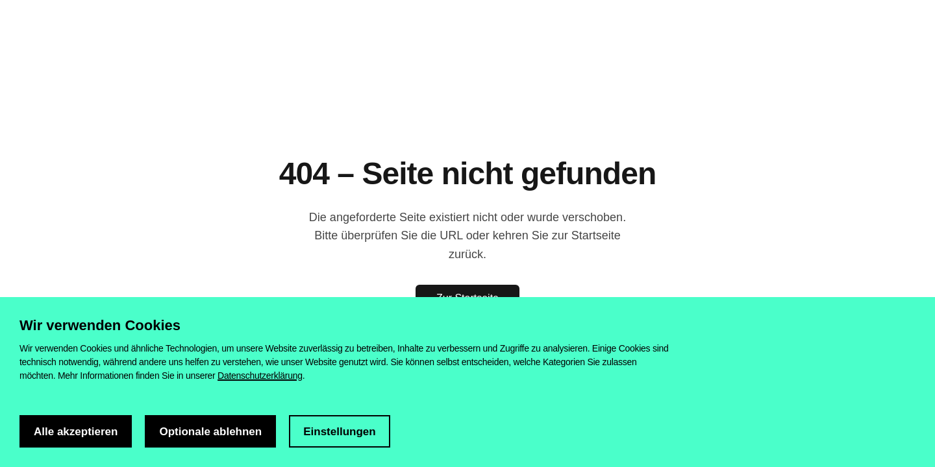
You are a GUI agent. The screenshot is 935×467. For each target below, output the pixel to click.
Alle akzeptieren (76, 431)
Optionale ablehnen (210, 431)
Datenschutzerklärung (260, 375)
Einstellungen (339, 431)
